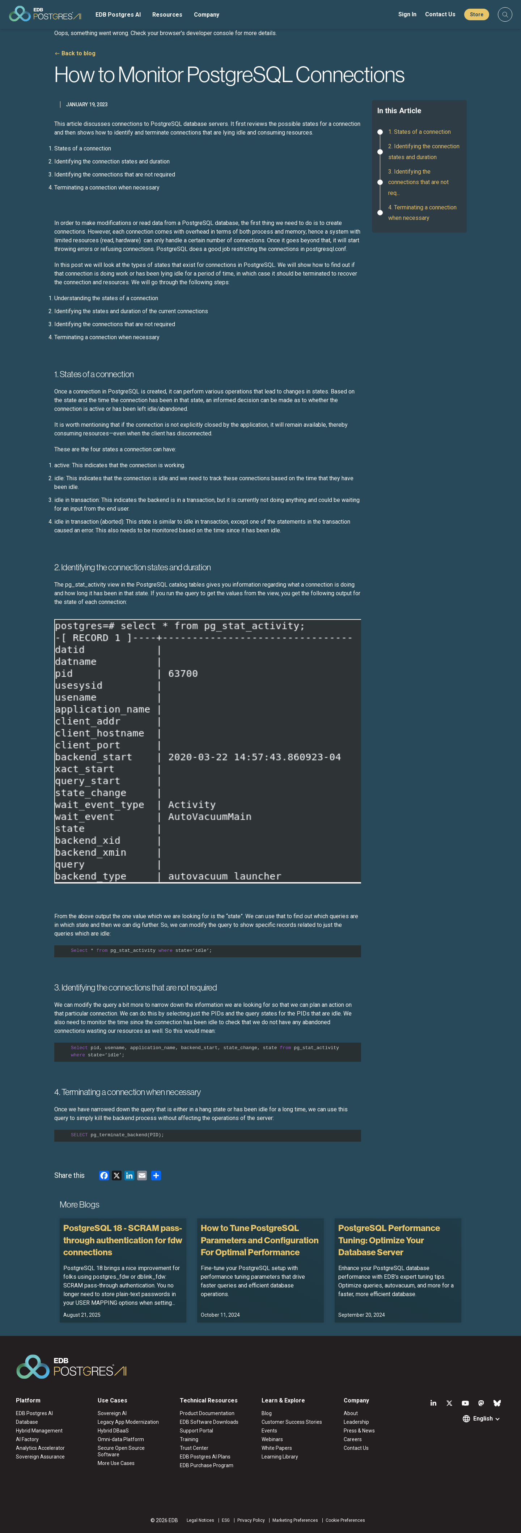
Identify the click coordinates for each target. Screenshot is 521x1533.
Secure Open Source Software (121, 1451)
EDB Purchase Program (206, 1465)
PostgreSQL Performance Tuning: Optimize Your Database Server (389, 1239)
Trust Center (194, 1448)
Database (27, 1422)
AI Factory (27, 1439)
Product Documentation (207, 1413)
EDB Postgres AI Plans (205, 1457)
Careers (353, 1439)
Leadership (356, 1422)
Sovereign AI (112, 1413)
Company (206, 14)
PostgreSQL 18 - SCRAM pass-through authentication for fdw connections (122, 1239)
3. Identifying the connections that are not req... (418, 182)
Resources (167, 14)
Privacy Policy (251, 1520)
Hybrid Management (39, 1431)
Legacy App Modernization (128, 1422)
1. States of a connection (419, 131)
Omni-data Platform (121, 1439)
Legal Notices (200, 1520)
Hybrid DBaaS (113, 1431)
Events (269, 1431)
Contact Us (440, 14)
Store (476, 14)
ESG (226, 1520)
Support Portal (196, 1431)
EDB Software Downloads (209, 1422)
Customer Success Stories (292, 1422)
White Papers (277, 1448)
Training (189, 1439)
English (483, 1418)
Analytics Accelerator (40, 1448)
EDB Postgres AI (118, 14)
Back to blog (79, 53)
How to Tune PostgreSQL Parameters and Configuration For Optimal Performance (260, 1239)
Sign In (407, 14)
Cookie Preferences (345, 1520)
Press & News (359, 1431)
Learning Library (280, 1457)
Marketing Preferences (295, 1520)
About (351, 1413)
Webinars (272, 1439)
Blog (267, 1413)
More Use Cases (116, 1463)
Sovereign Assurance (40, 1457)
